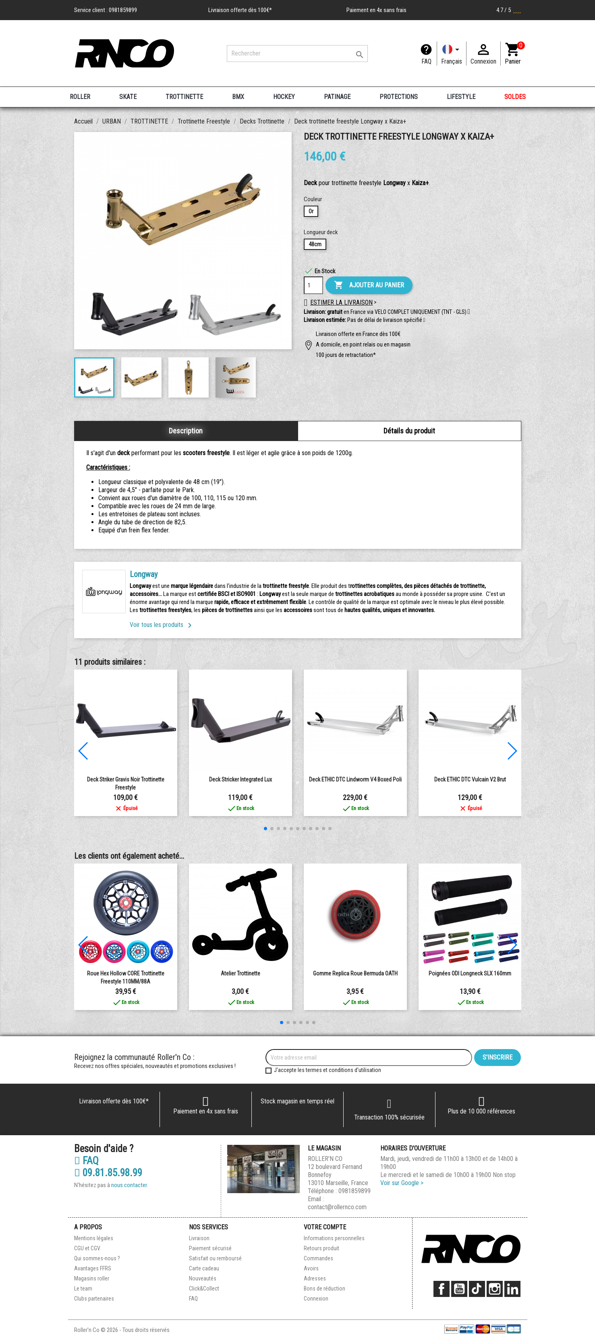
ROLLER (80, 97)
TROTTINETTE (184, 97)
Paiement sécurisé (210, 1248)
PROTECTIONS (398, 97)
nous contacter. (129, 1185)
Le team (83, 1288)
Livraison (199, 1238)
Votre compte (325, 1227)
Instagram (495, 1289)
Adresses (315, 1278)
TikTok (477, 1289)
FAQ (426, 61)
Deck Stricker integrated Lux (240, 779)
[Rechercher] (297, 53)
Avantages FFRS (92, 1268)
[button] (424, 320)
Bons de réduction (324, 1288)
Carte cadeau (204, 1268)
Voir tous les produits (162, 625)
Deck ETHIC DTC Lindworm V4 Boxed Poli (355, 779)
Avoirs (311, 1268)
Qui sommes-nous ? (97, 1258)
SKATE (128, 97)
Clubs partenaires (94, 1298)
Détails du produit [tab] (409, 431)
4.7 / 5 (508, 10)
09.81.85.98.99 (108, 1173)
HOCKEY (284, 97)
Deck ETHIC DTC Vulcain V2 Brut (470, 779)
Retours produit (321, 1248)
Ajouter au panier (369, 285)
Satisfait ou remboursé (215, 1258)
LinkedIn (512, 1289)
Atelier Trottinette (240, 973)
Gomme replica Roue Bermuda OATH (355, 973)
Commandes (318, 1258)
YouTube (459, 1289)
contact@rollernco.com (337, 1207)
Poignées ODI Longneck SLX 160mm (470, 973)
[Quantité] (313, 285)
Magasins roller (91, 1278)
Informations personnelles (334, 1238)
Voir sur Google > (401, 1183)
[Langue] (451, 53)
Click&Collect (204, 1288)
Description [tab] (186, 431)
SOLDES (515, 97)
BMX (238, 97)
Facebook (441, 1289)
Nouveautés (202, 1278)
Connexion (316, 1298)
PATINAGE (337, 97)
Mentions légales (93, 1238)
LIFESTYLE (461, 97)
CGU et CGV (87, 1248)
